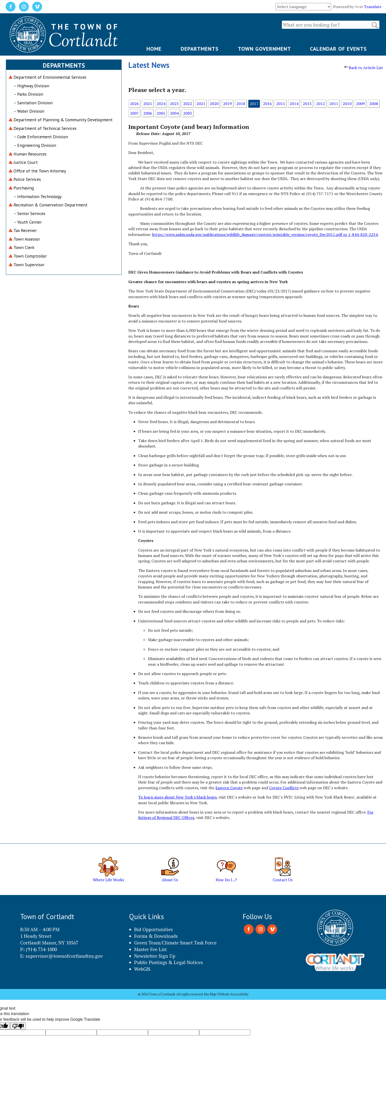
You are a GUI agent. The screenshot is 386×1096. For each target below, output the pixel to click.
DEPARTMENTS (200, 48)
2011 (333, 103)
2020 (214, 103)
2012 (320, 103)
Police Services (27, 179)
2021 (200, 103)
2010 (347, 103)
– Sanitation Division (33, 103)
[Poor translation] (18, 1026)
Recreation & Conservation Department (50, 205)
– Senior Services (29, 213)
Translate (368, 6)
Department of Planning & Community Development (63, 120)
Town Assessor (27, 239)
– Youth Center (28, 222)
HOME (153, 48)
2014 (294, 103)
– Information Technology (38, 196)
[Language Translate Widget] (303, 6)
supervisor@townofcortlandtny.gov (64, 956)
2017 (254, 103)
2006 (147, 113)
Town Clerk (24, 247)
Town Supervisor (29, 264)
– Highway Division (31, 86)
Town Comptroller (30, 256)
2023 (174, 103)
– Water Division (29, 111)
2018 (240, 103)
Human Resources (30, 154)
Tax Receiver (25, 230)
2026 (134, 103)
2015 (280, 103)
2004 (174, 113)
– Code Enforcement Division (41, 136)
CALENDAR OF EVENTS (338, 48)
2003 (187, 113)
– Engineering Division (35, 145)
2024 (161, 103)
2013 (307, 103)
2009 (360, 103)
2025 (147, 103)
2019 (227, 103)
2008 (373, 103)
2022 (187, 103)
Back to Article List (363, 67)
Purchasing (24, 188)
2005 (161, 113)
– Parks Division (28, 94)
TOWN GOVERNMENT (264, 48)
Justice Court (26, 162)
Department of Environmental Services (50, 77)
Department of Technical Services (45, 128)
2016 (267, 103)
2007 (134, 113)
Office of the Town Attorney (40, 171)
